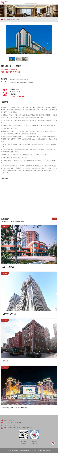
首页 (14, 19)
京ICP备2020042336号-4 (44, 450)
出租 (18, 19)
